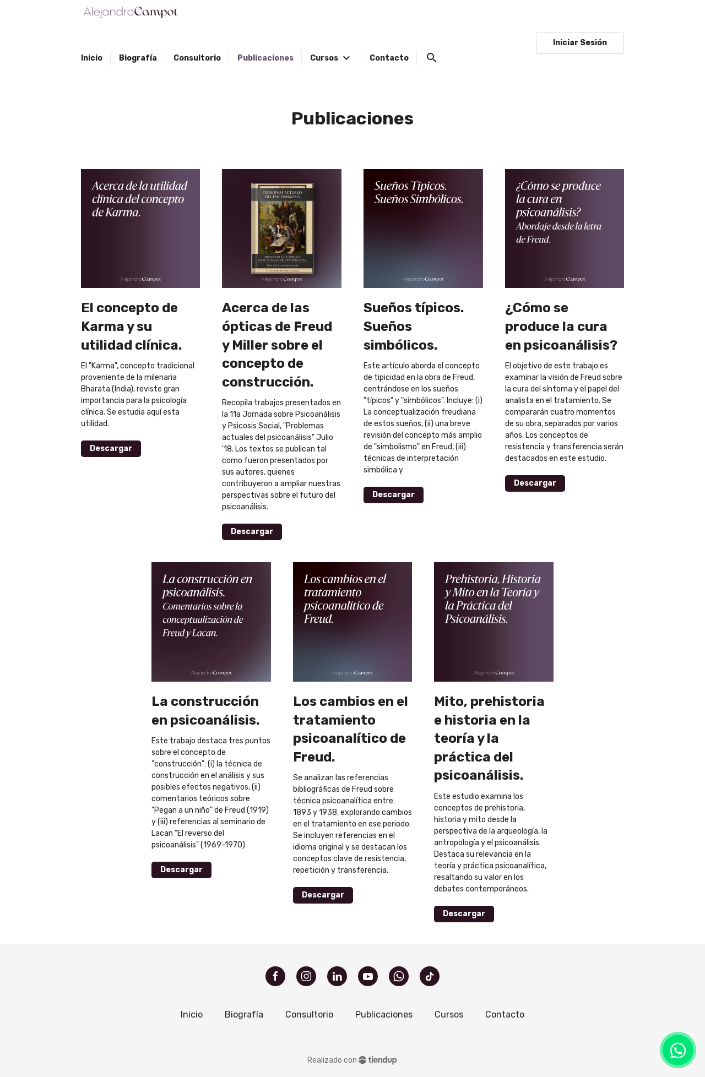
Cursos (449, 1014)
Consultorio (309, 1014)
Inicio (192, 1014)
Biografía (244, 1014)
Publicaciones (384, 1014)
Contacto (504, 1014)
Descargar (111, 448)
